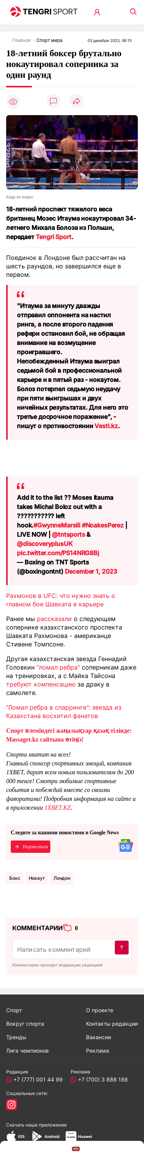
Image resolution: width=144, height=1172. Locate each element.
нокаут (37, 878)
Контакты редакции (112, 1023)
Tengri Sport (53, 237)
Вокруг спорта (25, 1023)
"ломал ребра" (58, 667)
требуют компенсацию (41, 684)
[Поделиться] (76, 101)
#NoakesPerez (103, 525)
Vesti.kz (106, 426)
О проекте (99, 1010)
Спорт (14, 1010)
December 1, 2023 (91, 571)
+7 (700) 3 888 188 (101, 1079)
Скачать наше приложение (36, 1125)
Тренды (16, 1037)
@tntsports (68, 534)
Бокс (14, 878)
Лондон (61, 878)
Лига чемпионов (27, 1050)
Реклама (97, 1050)
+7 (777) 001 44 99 (36, 1079)
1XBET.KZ (57, 807)
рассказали (54, 619)
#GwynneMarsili (56, 525)
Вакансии (98, 1037)
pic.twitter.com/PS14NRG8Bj (58, 553)
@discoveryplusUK (44, 543)
